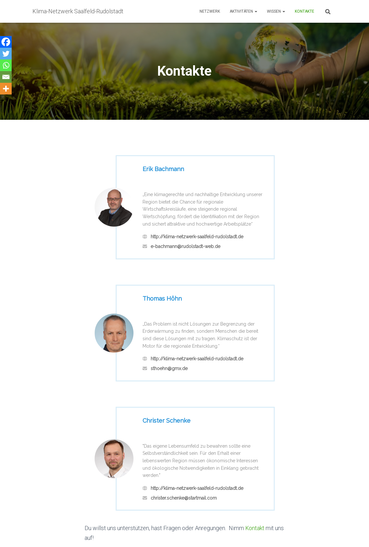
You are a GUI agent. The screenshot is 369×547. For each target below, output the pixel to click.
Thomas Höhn (162, 298)
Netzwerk (210, 11)
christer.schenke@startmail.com (184, 498)
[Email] (6, 77)
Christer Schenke (166, 420)
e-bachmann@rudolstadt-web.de (185, 246)
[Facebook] (6, 42)
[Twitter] (6, 53)
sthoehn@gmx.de (169, 368)
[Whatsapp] (6, 65)
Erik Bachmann (163, 169)
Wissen (276, 11)
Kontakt (255, 528)
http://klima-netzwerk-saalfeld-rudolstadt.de (197, 236)
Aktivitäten (243, 11)
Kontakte (304, 11)
